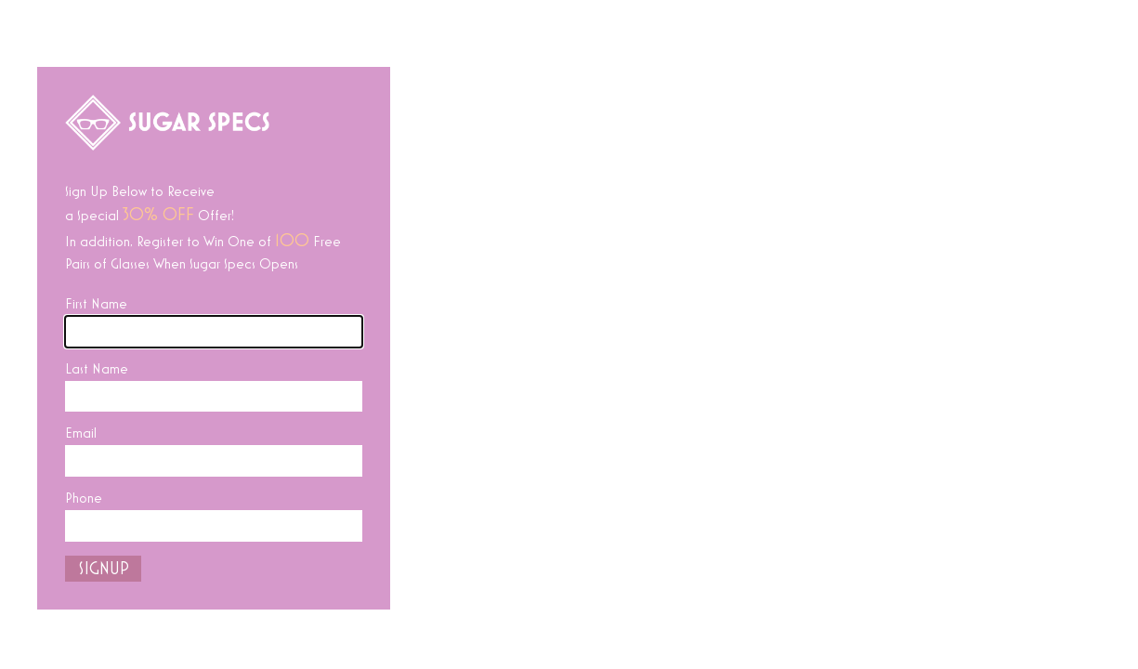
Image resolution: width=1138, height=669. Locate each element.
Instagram (675, 632)
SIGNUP (103, 568)
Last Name (96, 368)
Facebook (574, 632)
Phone (83, 498)
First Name (96, 303)
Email (81, 433)
